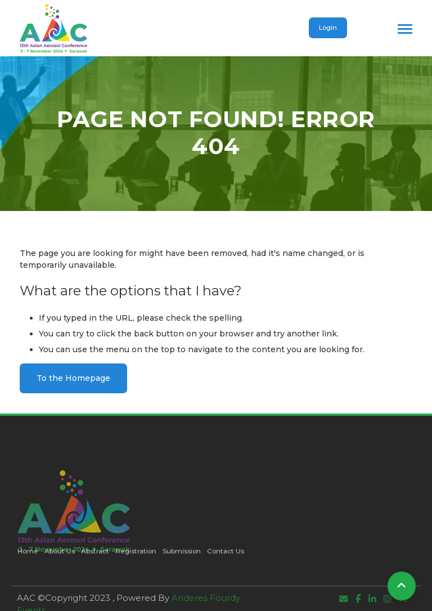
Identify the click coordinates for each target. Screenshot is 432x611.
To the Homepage (73, 378)
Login (328, 28)
